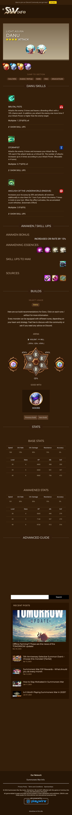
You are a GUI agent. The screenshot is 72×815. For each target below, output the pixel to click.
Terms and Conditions (35, 787)
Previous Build (30, 417)
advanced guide (57, 79)
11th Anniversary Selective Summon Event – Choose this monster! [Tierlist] (43, 658)
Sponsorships (48, 787)
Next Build (43, 417)
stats (46, 79)
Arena (35, 305)
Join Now (52, 2)
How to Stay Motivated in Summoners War (43, 682)
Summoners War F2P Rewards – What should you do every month (45, 670)
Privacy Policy (22, 787)
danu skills (12, 79)
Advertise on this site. (36, 811)
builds (38, 79)
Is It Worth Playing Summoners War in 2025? (44, 692)
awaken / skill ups (26, 79)
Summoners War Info (36, 780)
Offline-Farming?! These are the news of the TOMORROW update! (34, 645)
